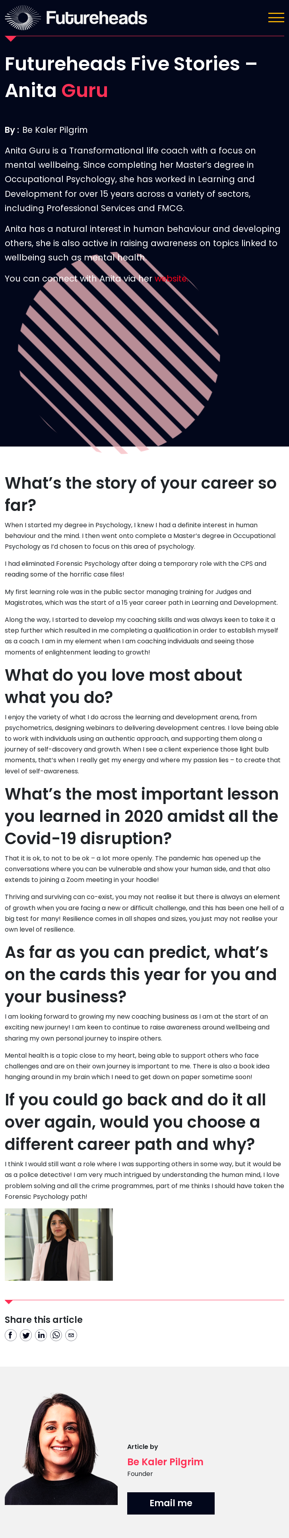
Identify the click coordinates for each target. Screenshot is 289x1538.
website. (171, 278)
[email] (71, 1335)
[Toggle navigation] (276, 17)
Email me (170, 1503)
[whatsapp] (56, 1335)
